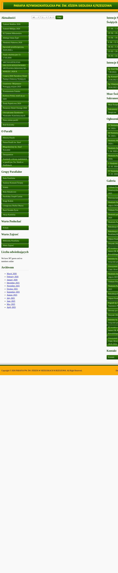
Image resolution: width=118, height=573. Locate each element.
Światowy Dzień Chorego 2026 (15, 108)
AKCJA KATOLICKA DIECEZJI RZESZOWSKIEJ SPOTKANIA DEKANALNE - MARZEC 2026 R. (15, 67)
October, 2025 (12, 289)
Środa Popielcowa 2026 (12, 103)
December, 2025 (13, 283)
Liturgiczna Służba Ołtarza (13, 206)
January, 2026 (12, 280)
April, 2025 (11, 307)
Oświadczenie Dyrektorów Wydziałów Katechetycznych (14, 114)
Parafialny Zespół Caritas (12, 197)
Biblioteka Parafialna (11, 241)
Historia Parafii (9, 138)
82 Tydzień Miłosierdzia (12, 33)
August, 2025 (12, 295)
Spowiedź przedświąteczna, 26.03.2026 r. (13, 48)
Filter (59, 17)
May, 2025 (11, 304)
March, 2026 (12, 274)
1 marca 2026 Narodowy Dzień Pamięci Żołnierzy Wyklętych (15, 77)
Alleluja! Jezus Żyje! (11, 38)
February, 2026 (12, 277)
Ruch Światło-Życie (10, 210)
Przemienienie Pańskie (11, 91)
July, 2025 (11, 298)
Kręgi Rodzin (8, 201)
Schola (5, 187)
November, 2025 (13, 286)
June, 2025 (11, 301)
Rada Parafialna (9, 178)
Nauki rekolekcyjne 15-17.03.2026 (12, 56)
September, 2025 (13, 292)
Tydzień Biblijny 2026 (11, 29)
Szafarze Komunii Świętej (13, 183)
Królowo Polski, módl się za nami (14, 97)
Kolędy (5, 228)
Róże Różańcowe (9, 192)
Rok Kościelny (8, 125)
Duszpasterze (8, 155)
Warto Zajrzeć (8, 245)
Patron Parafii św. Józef (12, 142)
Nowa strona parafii (10, 120)
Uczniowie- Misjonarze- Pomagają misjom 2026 (12, 85)
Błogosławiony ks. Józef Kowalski (12, 148)
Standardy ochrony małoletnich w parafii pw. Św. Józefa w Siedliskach (15, 162)
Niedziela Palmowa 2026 (12, 43)
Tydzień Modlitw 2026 (11, 24)
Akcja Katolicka (9, 215)
